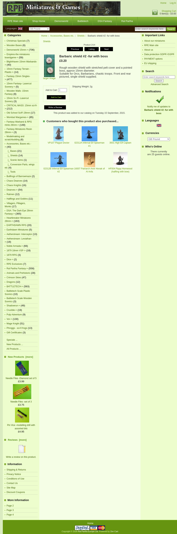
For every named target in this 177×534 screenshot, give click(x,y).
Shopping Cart (169, 11)
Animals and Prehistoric (18, 273)
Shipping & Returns (16, 469)
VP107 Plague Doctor (58, 142)
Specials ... (12, 340)
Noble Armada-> (15, 246)
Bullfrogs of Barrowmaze (19, 176)
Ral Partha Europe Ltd (88, 531)
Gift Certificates (14, 332)
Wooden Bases (14, 45)
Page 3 (10, 510)
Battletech (83, 21)
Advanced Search (159, 84)
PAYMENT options (153, 59)
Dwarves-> (12, 189)
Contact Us (12, 483)
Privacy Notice (14, 474)
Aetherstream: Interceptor (19, 234)
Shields (80, 35)
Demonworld (61, 21)
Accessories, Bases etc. (62, 35)
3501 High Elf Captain (120, 142)
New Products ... (15, 344)
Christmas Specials (16, 41)
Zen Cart (114, 531)
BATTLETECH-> (15, 286)
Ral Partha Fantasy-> (17, 268)
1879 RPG (12, 255)
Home (163, 3)
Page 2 (10, 505)
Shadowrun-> (13, 305)
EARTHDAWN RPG (16, 225)
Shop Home (38, 21)
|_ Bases (11, 151)
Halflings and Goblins (17, 198)
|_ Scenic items (15, 160)
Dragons (11, 282)
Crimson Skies (14, 277)
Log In (173, 3)
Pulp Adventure (14, 314)
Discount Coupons (16, 492)
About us (148, 50)
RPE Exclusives (14, 264)
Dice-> (10, 259)
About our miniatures (154, 41)
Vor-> (9, 319)
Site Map (11, 487)
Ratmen (10, 194)
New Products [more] (20, 356)
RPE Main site (15, 21)
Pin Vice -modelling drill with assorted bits (21, 425)
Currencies (152, 133)
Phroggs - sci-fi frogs (17, 328)
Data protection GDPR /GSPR (159, 54)
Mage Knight (13, 323)
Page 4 (10, 514)
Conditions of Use (15, 478)
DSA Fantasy (105, 21)
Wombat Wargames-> (17, 117)
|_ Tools (11, 172)
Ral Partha (127, 21)
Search (149, 71)
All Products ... (14, 349)
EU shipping (150, 63)
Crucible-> (12, 310)
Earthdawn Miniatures (17, 229)
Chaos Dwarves (14, 180)
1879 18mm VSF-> (16, 250)
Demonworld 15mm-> (17, 50)
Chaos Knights (14, 185)
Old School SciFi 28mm (18, 112)
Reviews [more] (17, 439)
